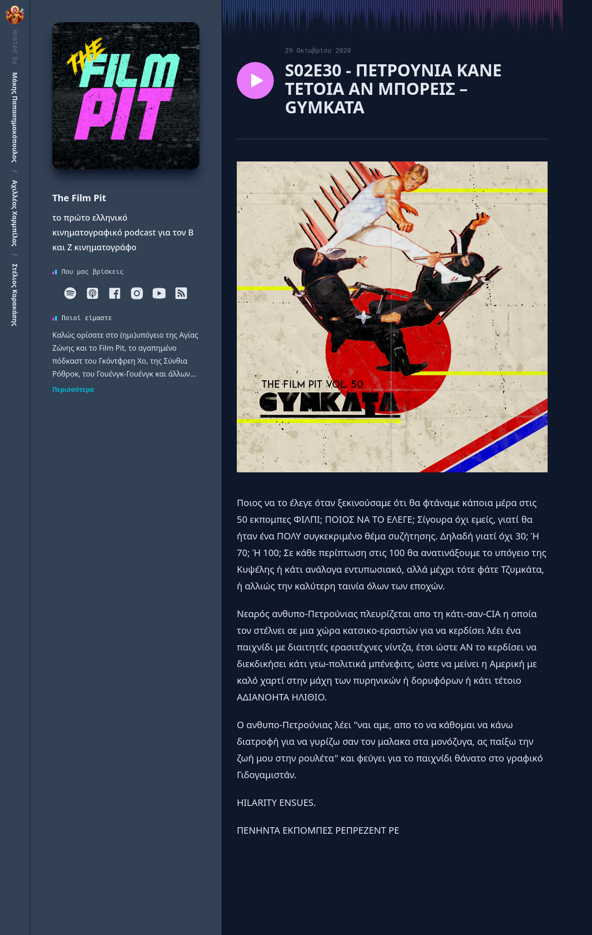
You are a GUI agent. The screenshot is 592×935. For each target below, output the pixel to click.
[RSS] (181, 293)
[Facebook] (114, 293)
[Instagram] (137, 293)
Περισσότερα (73, 389)
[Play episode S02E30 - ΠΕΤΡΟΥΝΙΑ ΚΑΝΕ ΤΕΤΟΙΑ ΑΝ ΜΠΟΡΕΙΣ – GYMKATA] (255, 80)
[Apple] (92, 293)
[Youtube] (159, 293)
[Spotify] (70, 293)
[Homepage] (125, 95)
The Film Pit (79, 198)
